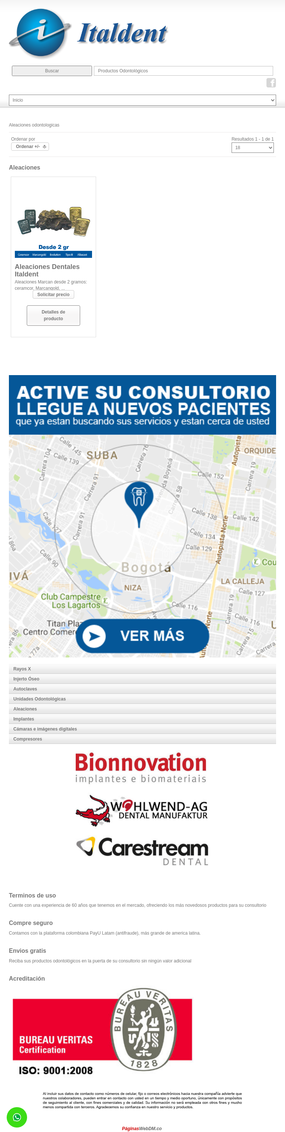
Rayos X (22, 669)
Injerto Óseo (26, 679)
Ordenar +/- (28, 146)
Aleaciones (25, 709)
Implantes (23, 719)
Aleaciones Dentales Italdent (47, 270)
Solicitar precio (53, 294)
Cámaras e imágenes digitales (45, 729)
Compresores (27, 739)
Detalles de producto (53, 315)
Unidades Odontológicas (39, 699)
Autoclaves (25, 689)
